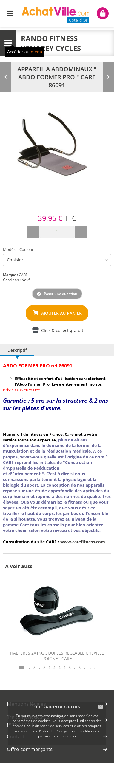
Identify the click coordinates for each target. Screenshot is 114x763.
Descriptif (17, 350)
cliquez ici (68, 736)
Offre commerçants (30, 749)
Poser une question (60, 293)
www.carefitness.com (82, 542)
